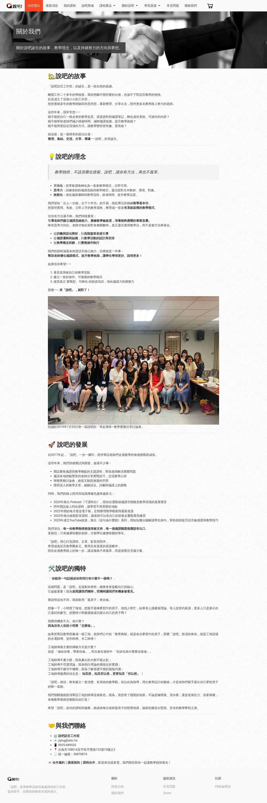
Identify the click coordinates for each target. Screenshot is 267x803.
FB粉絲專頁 (223, 786)
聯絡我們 (191, 5)
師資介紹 (117, 786)
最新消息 (52, 5)
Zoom (167, 793)
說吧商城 (88, 5)
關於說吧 (130, 6)
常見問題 (173, 5)
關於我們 (117, 793)
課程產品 (107, 6)
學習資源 (152, 6)
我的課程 (70, 5)
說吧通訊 (34, 5)
